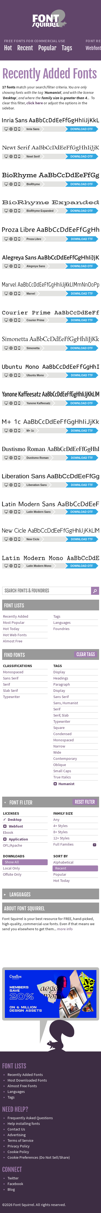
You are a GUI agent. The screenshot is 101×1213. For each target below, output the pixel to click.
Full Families (63, 844)
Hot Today (11, 629)
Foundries (61, 629)
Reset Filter (85, 802)
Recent (25, 48)
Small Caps (62, 771)
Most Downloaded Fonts (27, 1080)
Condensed (62, 734)
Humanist (63, 784)
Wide (57, 752)
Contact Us (16, 1129)
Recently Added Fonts (25, 1074)
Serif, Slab (61, 715)
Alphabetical (63, 862)
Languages (62, 622)
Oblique (59, 765)
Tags (67, 48)
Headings (60, 678)
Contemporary (65, 758)
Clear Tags (85, 654)
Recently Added (15, 616)
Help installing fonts (24, 1123)
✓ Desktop (12, 819)
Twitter (13, 1178)
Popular (47, 48)
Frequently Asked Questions (30, 1118)
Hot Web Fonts (15, 635)
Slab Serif (10, 690)
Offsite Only (12, 874)
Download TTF (82, 239)
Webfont (13, 826)
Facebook (15, 1184)
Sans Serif (10, 678)
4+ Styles (60, 826)
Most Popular (14, 622)
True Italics (62, 777)
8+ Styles (60, 832)
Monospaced (13, 672)
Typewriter (11, 697)
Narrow (59, 746)
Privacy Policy (19, 1146)
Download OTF (82, 129)
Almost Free (12, 641)
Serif (6, 684)
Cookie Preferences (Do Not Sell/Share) (39, 1157)
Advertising (17, 1135)
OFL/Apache (12, 845)
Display (59, 672)
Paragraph (61, 684)
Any (56, 819)
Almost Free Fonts (22, 1086)
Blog (11, 1189)
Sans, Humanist (65, 703)
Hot (8, 48)
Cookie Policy (18, 1152)
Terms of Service (20, 1140)
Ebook (8, 832)
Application (15, 839)
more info (65, 929)
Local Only (11, 868)
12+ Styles (61, 838)
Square (59, 727)
